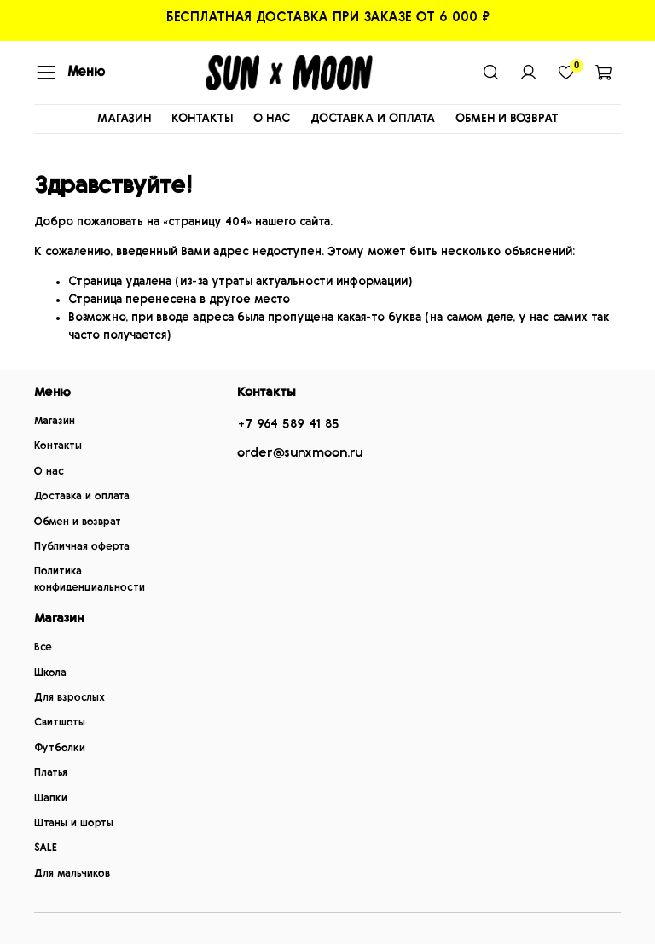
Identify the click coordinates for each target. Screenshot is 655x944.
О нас (49, 471)
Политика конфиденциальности (89, 579)
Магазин (54, 421)
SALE (45, 848)
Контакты (58, 446)
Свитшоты (59, 722)
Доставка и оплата (82, 496)
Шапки (50, 798)
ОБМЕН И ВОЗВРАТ (507, 119)
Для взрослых (69, 697)
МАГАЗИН (124, 119)
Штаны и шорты (73, 823)
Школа (50, 673)
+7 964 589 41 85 (288, 423)
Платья (50, 772)
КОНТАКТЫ (202, 119)
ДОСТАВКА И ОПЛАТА (372, 119)
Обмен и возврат (77, 521)
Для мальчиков (72, 873)
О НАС (271, 119)
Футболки (59, 748)
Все (43, 647)
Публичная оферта (82, 546)
